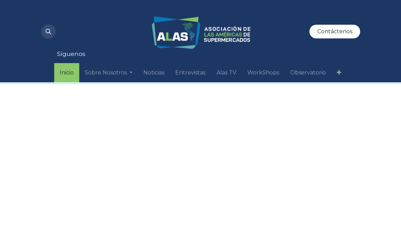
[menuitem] (66, 72)
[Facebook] (91, 38)
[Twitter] (68, 38)
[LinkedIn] (115, 16)
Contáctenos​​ (334, 31)
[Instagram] (68, 16)
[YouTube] (91, 16)
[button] (48, 31)
